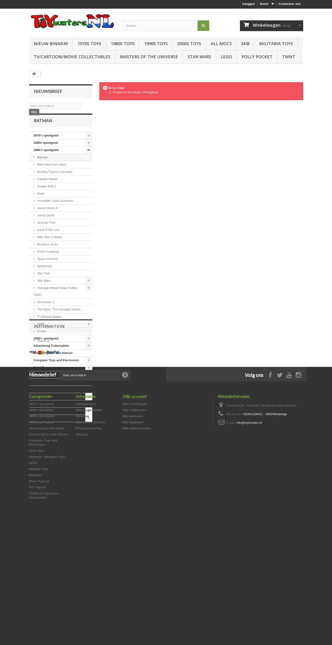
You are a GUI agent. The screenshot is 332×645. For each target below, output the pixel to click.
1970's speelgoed (46, 144)
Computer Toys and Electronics (56, 369)
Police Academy (48, 260)
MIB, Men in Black (49, 245)
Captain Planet (47, 187)
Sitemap (82, 552)
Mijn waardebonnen (137, 546)
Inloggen (248, 4)
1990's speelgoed (46, 158)
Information (49, 445)
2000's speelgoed (46, 347)
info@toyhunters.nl (249, 540)
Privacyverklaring (88, 546)
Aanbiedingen (86, 521)
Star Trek (43, 282)
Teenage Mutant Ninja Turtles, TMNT (56, 300)
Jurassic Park (46, 231)
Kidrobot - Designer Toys (52, 383)
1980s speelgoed (46, 151)
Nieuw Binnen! (51, 43)
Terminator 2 (45, 311)
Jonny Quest (46, 224)
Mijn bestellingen (135, 521)
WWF (41, 332)
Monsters (40, 405)
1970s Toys (89, 43)
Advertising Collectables (51, 354)
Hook (41, 202)
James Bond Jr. (47, 216)
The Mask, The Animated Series (59, 318)
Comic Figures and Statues (53, 361)
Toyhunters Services (91, 540)
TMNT (288, 56)
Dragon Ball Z (46, 195)
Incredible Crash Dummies (55, 209)
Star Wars (199, 56)
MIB (245, 43)
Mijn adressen (133, 534)
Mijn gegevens (133, 540)
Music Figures (44, 412)
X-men (41, 340)
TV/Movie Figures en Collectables (58, 427)
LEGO (226, 56)
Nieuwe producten (89, 528)
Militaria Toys (276, 43)
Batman (42, 166)
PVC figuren (42, 419)
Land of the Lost (48, 238)
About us (43, 457)
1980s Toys (122, 43)
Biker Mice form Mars (51, 173)
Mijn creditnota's (135, 528)
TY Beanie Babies (49, 325)
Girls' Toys (41, 376)
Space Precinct (47, 267)
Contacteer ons (290, 4)
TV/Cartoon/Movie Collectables (72, 56)
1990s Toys (156, 43)
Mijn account (135, 514)
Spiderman (44, 274)
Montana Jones (47, 253)
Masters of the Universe (149, 56)
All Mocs (221, 43)
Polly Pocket (257, 56)
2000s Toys (189, 43)
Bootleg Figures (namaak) (54, 180)
